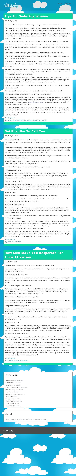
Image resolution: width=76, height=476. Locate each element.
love (25, 120)
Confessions (9, 396)
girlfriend (17, 360)
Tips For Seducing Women (26, 16)
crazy (8, 360)
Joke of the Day (10, 390)
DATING (20, 120)
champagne (10, 120)
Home (60, 3)
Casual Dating (9, 394)
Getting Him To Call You (25, 131)
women (44, 120)
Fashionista (8, 406)
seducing (35, 120)
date (15, 120)
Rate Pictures (9, 392)
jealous (8, 242)
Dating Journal (11, 118)
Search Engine (9, 380)
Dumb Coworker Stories (12, 387)
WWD (7, 385)
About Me (68, 3)
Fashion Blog (9, 401)
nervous (29, 120)
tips (40, 120)
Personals (8, 383)
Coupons (8, 399)
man (16, 242)
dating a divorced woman (35, 102)
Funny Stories (9, 403)
